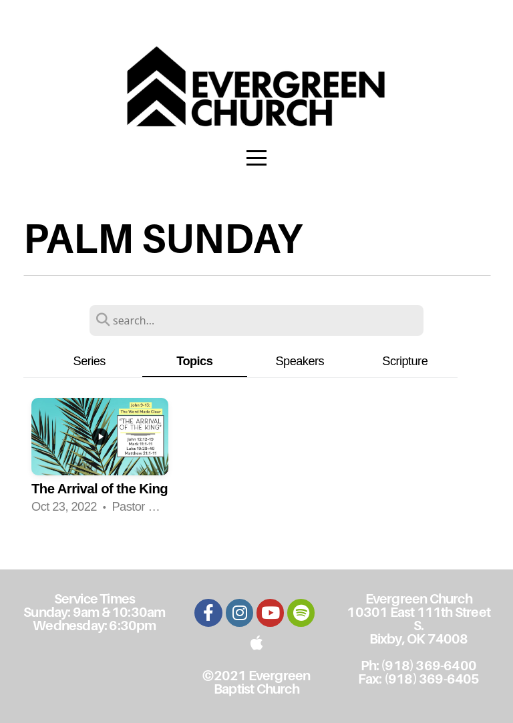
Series (89, 361)
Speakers (299, 361)
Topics (194, 361)
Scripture (405, 361)
